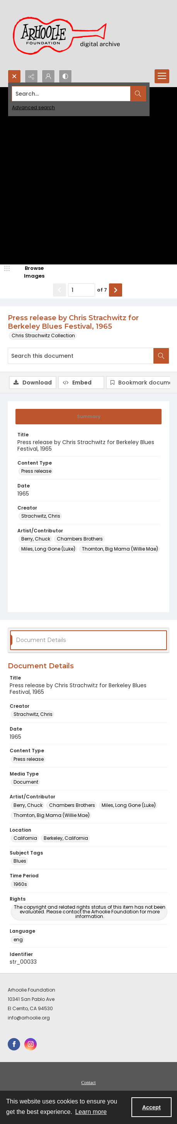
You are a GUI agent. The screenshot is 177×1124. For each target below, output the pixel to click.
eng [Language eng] (18, 939)
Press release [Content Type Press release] (36, 471)
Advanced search (33, 107)
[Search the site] (71, 93)
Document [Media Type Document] (26, 782)
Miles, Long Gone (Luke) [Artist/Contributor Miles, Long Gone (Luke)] (48, 549)
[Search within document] (161, 356)
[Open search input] (14, 76)
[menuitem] (88, 1082)
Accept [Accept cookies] (151, 1107)
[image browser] (29, 272)
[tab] (88, 416)
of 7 (102, 289)
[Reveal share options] (31, 76)
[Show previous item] (59, 290)
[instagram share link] (30, 1044)
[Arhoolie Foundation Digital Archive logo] (69, 35)
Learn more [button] (91, 1112)
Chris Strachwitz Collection (43, 335)
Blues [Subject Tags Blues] (20, 861)
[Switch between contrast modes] (65, 76)
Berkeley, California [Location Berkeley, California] (66, 838)
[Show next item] (115, 290)
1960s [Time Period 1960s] (20, 884)
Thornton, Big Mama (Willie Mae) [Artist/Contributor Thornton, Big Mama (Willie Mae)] (120, 549)
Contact (88, 1082)
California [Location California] (25, 838)
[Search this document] (80, 356)
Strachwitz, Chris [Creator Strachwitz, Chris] (40, 516)
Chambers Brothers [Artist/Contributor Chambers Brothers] (80, 538)
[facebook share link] (14, 1044)
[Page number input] (81, 290)
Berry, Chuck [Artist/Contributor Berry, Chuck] (35, 538)
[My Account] (48, 76)
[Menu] (162, 76)
